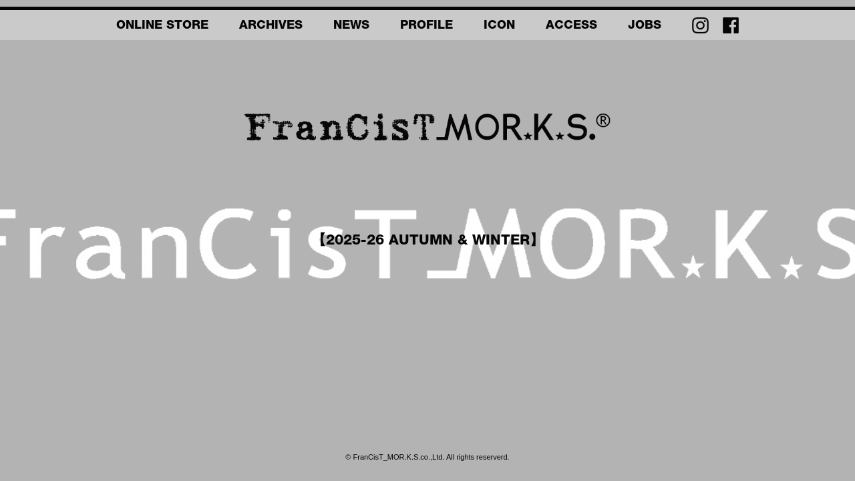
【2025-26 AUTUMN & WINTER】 (428, 241)
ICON (499, 26)
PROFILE (426, 26)
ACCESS (571, 26)
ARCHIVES (271, 26)
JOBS (644, 26)
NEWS (351, 26)
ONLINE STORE (162, 26)
